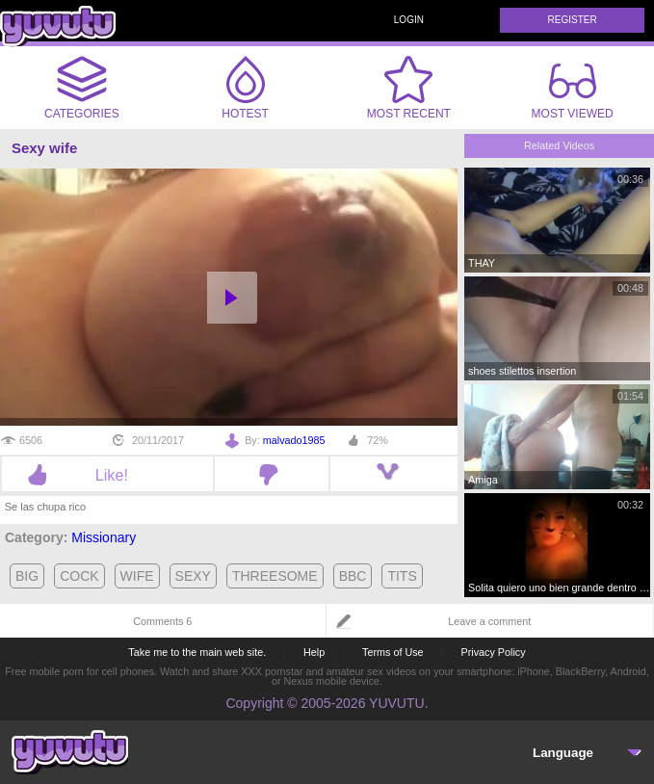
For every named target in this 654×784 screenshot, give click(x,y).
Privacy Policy (492, 652)
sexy (193, 576)
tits (401, 576)
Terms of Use (393, 652)
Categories (81, 87)
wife (137, 576)
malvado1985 (294, 440)
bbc (353, 576)
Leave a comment (489, 621)
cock (79, 576)
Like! (107, 474)
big (27, 576)
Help (314, 652)
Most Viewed (573, 91)
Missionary (103, 537)
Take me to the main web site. (197, 652)
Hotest (246, 87)
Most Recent (409, 87)
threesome (275, 576)
